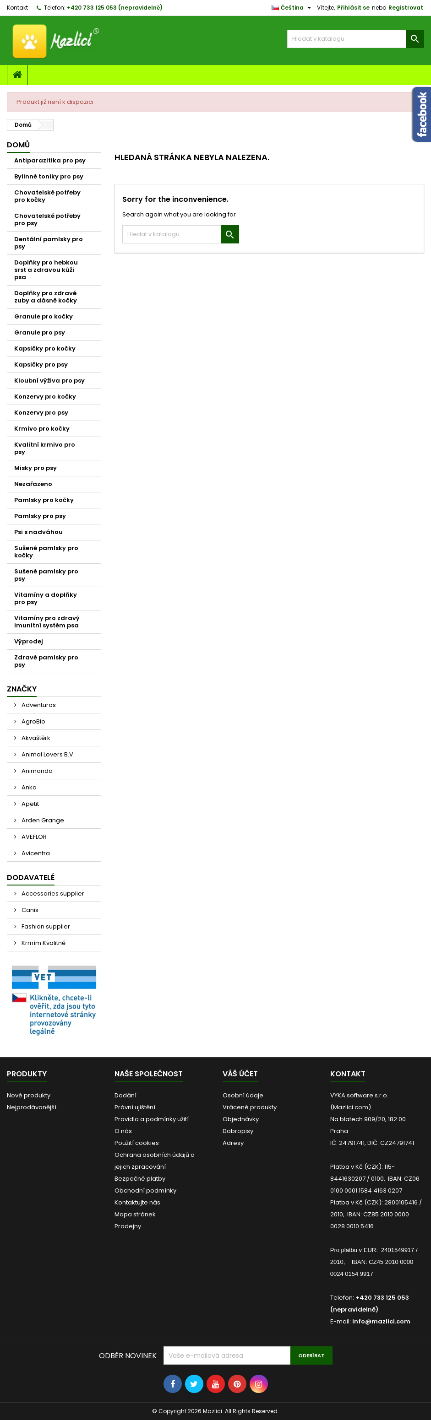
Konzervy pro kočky (45, 396)
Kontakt (17, 7)
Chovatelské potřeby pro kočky (47, 196)
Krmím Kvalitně (42, 943)
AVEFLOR (33, 836)
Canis (29, 910)
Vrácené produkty (250, 1107)
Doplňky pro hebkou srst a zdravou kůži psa (46, 269)
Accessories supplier (52, 893)
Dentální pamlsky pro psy (48, 243)
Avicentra (35, 853)
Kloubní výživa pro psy (49, 380)
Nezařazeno (33, 484)
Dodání (125, 1095)
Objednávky (241, 1119)
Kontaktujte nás (137, 1202)
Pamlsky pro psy (40, 516)
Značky (22, 689)
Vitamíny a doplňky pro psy (45, 598)
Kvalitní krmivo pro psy (44, 448)
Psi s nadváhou (38, 532)
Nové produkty (28, 1095)
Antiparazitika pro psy (50, 160)
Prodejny (128, 1226)
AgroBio (32, 721)
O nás (123, 1131)
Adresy (233, 1143)
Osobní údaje (243, 1095)
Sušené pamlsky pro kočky (46, 552)
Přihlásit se (353, 7)
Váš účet (240, 1074)
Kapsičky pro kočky (45, 348)
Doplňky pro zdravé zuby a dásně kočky (45, 297)
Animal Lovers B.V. (47, 754)
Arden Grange (42, 820)
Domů (18, 145)
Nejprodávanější (31, 1107)
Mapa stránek (135, 1214)
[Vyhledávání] (355, 39)
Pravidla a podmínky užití (152, 1119)
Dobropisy (238, 1131)
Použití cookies (137, 1143)
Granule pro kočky (43, 316)
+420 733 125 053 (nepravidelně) (115, 7)
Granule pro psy (39, 332)
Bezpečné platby (140, 1178)
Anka (28, 787)
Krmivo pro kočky (42, 428)
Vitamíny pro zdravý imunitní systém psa (47, 622)
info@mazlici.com (381, 1321)
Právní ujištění (135, 1107)
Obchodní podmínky (145, 1190)
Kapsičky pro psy (41, 364)
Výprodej (28, 641)
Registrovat (405, 7)
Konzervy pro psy (41, 412)
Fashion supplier (45, 926)
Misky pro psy (35, 468)
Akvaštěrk (35, 738)
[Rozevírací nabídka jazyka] (292, 8)
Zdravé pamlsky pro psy (46, 661)
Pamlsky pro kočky (44, 500)
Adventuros (38, 705)
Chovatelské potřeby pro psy (47, 219)
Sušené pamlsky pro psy (46, 575)
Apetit (29, 803)
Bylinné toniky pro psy (48, 176)
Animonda (36, 771)
